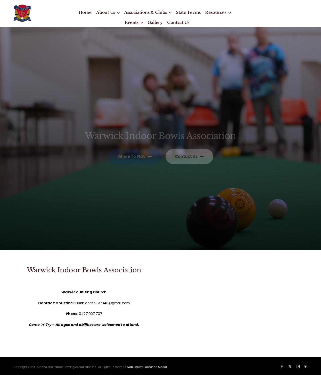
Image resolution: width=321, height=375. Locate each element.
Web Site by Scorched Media (146, 367)
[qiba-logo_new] (22, 6)
